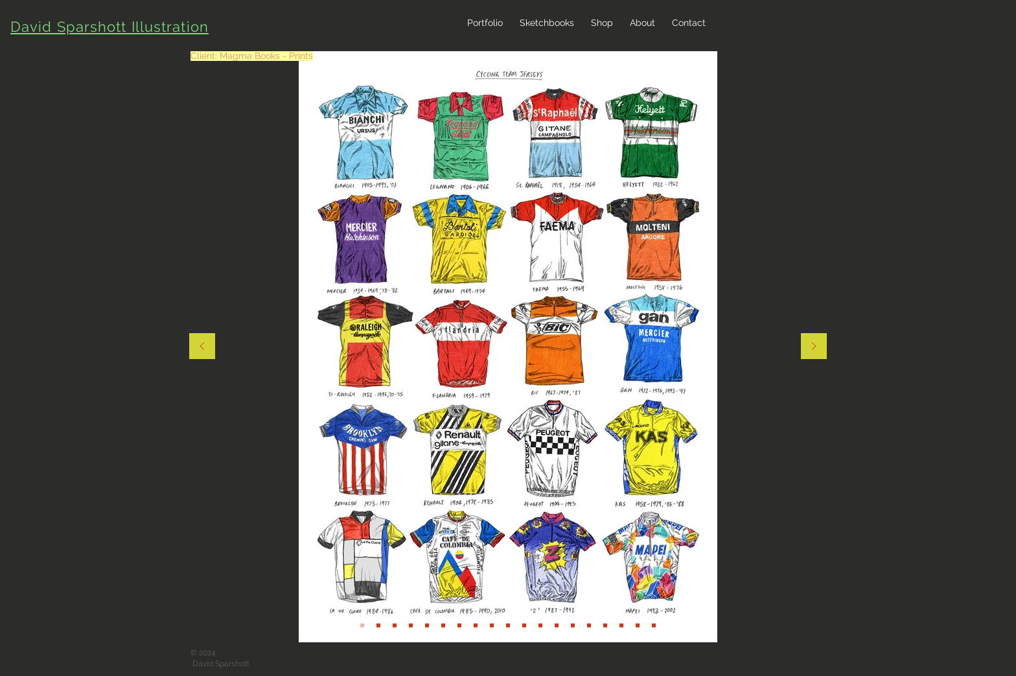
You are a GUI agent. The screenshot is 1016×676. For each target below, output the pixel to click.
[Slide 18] (492, 625)
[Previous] (202, 347)
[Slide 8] (638, 625)
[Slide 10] (395, 625)
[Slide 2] (524, 625)
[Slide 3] (557, 625)
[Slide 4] (573, 625)
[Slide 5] (589, 625)
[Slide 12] (362, 625)
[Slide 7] (621, 625)
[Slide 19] (508, 625)
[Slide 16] (459, 625)
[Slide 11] (411, 625)
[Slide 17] (476, 625)
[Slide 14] (427, 625)
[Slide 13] (378, 625)
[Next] (814, 347)
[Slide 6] (605, 625)
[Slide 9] (654, 625)
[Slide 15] (443, 625)
